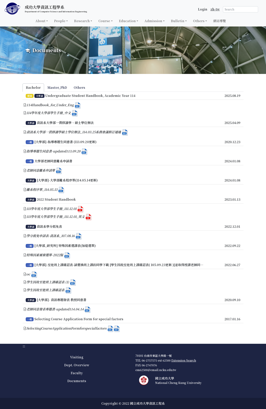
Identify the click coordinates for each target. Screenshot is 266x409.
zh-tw (215, 9)
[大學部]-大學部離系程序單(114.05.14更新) (67, 180)
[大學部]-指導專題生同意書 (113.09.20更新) (65, 142)
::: (1, 28)
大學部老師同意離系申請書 (53, 161)
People (59, 21)
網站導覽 (219, 21)
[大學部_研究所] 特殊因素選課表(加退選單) (65, 245)
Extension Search (183, 360)
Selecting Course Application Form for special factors (78, 319)
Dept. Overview (76, 365)
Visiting (76, 357)
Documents (76, 381)
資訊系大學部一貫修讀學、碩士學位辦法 (65, 122)
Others (199, 21)
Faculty (77, 373)
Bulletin (177, 21)
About (40, 21)
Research (82, 21)
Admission (153, 21)
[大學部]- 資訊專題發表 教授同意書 (61, 300)
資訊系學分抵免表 (49, 226)
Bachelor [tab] (33, 87)
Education (127, 21)
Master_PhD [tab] (57, 87)
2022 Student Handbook (56, 199)
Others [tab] (79, 87)
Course (104, 21)
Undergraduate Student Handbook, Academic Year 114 (90, 95)
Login (202, 9)
